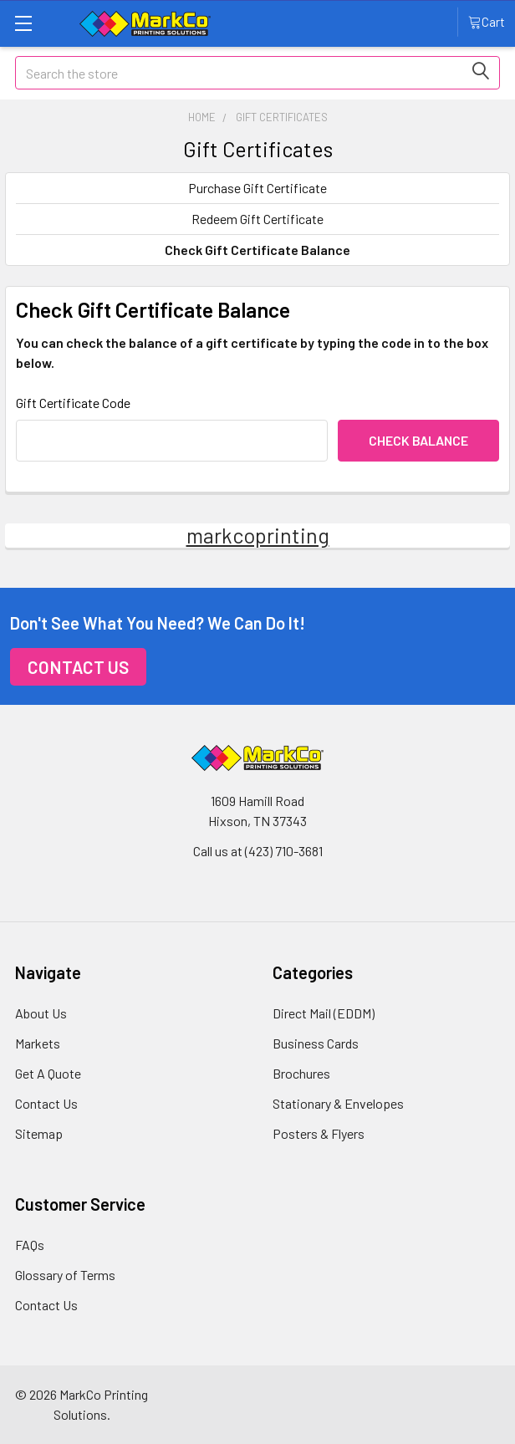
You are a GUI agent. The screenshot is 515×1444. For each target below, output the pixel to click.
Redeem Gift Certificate (257, 219)
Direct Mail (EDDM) (324, 1013)
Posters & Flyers (319, 1133)
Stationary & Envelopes (338, 1103)
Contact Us (78, 666)
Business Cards (316, 1043)
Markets (37, 1043)
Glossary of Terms (65, 1275)
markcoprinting (257, 535)
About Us (41, 1013)
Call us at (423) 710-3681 (258, 851)
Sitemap (39, 1133)
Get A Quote (48, 1073)
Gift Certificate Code (73, 403)
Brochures (301, 1073)
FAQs (29, 1245)
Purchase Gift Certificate (257, 188)
